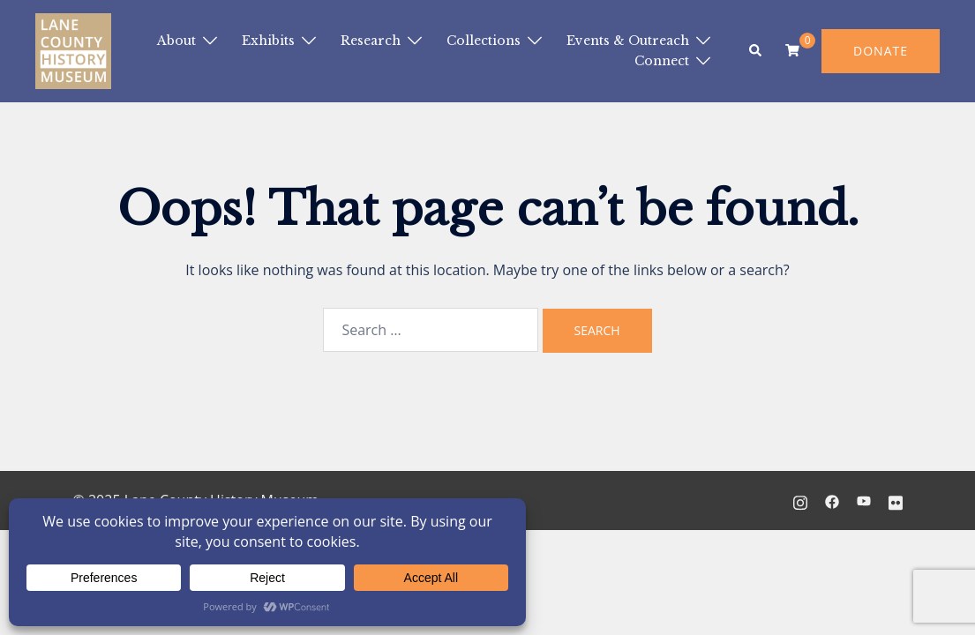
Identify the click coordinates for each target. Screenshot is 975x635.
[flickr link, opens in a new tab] (896, 500)
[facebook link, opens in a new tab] (832, 500)
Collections (483, 41)
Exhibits (268, 41)
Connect (661, 61)
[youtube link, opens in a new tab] (864, 500)
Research (371, 41)
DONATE (880, 50)
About (176, 41)
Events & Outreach (627, 41)
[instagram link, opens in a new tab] (800, 500)
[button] (756, 51)
